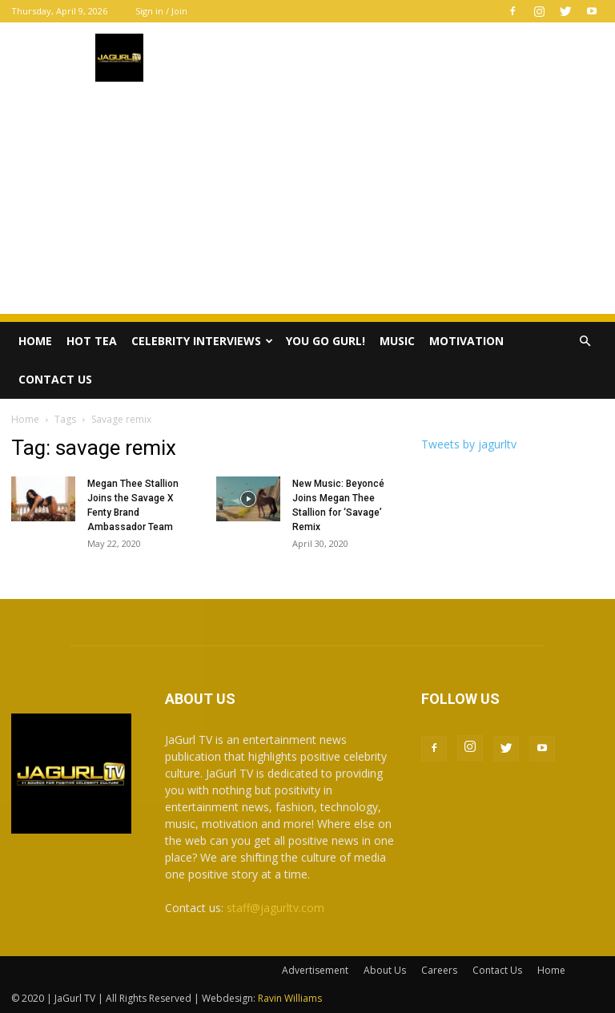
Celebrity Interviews (202, 340)
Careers (439, 970)
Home (35, 340)
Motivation (466, 340)
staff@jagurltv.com (275, 907)
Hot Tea (91, 340)
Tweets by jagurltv (469, 444)
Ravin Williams (291, 998)
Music (397, 340)
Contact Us (55, 379)
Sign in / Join (161, 11)
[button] (584, 341)
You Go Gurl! (325, 340)
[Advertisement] (307, 202)
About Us (385, 970)
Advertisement (315, 970)
